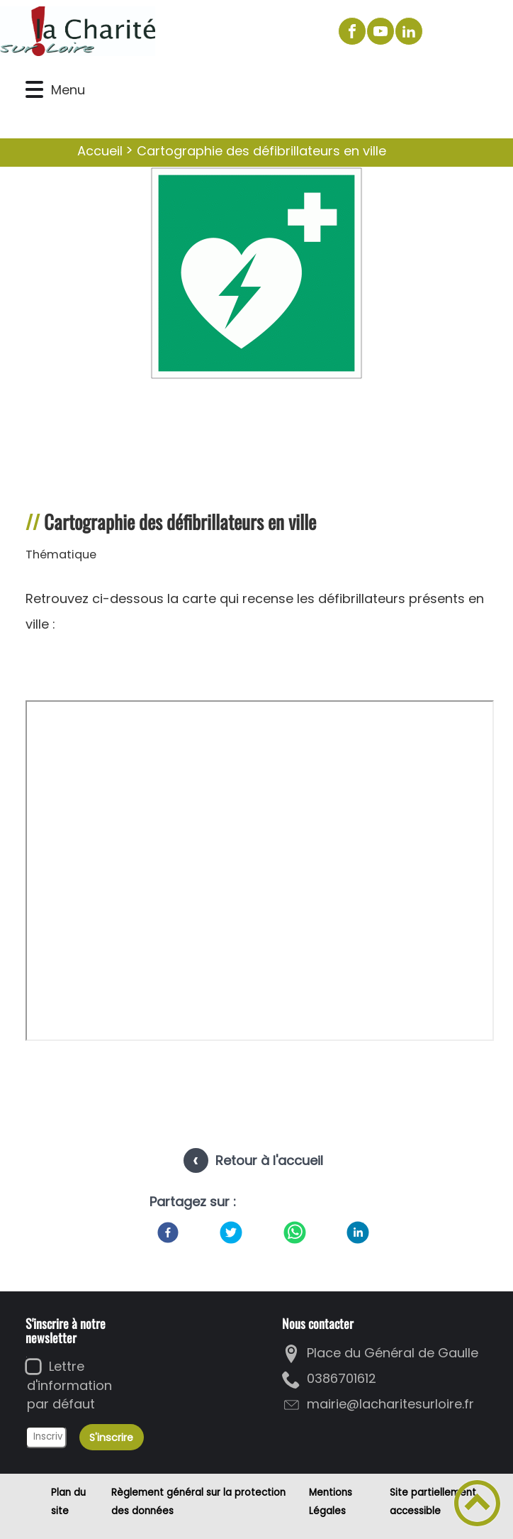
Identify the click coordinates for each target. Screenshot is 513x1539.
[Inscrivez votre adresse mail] (46, 1437)
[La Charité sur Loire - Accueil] (162, 31)
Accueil (100, 151)
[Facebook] (168, 1232)
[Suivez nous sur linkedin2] (409, 31)
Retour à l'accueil (269, 1160)
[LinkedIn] (358, 1232)
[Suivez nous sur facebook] (352, 31)
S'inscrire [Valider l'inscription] (111, 1437)
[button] (34, 90)
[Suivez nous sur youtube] (380, 31)
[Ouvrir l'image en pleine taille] (256, 275)
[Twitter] (231, 1232)
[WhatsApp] (295, 1232)
